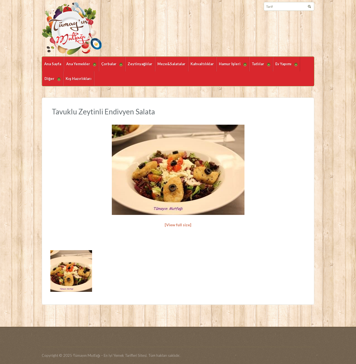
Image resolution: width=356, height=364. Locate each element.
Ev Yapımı (285, 66)
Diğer (51, 81)
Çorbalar (111, 66)
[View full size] (178, 224)
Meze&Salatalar (171, 64)
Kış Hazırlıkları (79, 78)
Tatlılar (259, 66)
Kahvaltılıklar (202, 64)
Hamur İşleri (231, 66)
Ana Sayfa (52, 64)
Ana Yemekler (80, 66)
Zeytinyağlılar (140, 64)
